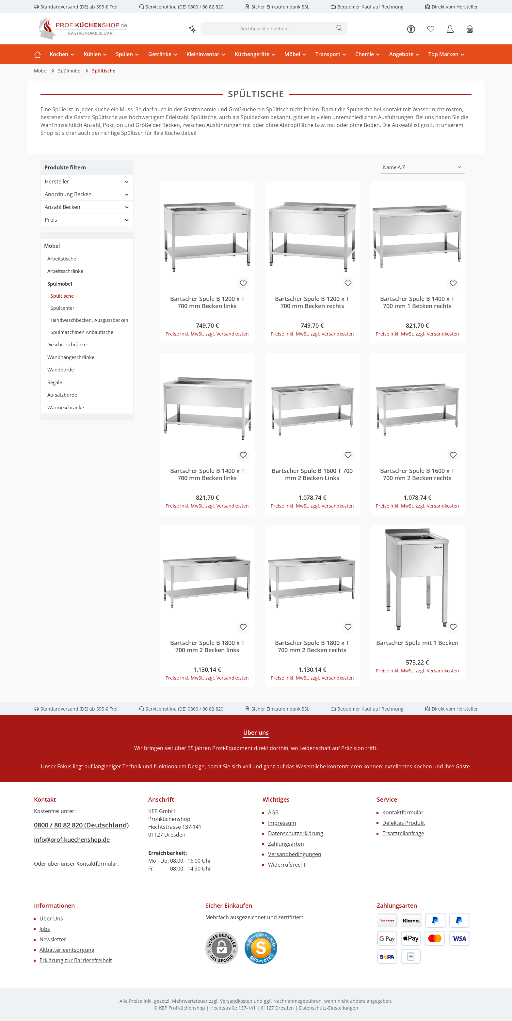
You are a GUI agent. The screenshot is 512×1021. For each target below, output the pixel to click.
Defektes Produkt (403, 822)
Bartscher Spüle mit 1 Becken (417, 642)
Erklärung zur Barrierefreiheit (76, 960)
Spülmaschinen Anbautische (82, 332)
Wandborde (60, 369)
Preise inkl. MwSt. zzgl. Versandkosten (207, 334)
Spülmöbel (59, 283)
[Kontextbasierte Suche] (192, 28)
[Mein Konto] (450, 28)
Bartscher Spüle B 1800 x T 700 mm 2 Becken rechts (312, 646)
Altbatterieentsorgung (67, 949)
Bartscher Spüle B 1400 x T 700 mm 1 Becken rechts (417, 302)
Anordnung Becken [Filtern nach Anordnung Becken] (87, 194)
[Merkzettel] (431, 28)
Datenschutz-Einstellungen (328, 1008)
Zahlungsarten (286, 843)
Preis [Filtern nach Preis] (87, 219)
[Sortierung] (422, 167)
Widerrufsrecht (287, 864)
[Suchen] (339, 28)
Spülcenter (62, 308)
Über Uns (51, 918)
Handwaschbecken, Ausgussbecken (89, 320)
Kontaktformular (97, 863)
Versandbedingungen (294, 854)
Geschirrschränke (67, 344)
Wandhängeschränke (70, 357)
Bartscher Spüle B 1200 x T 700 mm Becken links (207, 302)
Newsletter (53, 939)
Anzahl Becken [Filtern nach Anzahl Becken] (87, 207)
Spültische (62, 296)
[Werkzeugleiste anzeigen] (411, 28)
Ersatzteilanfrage (403, 833)
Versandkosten (236, 1001)
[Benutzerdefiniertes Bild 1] (261, 948)
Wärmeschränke (65, 407)
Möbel (52, 245)
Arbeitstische (61, 258)
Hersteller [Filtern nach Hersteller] (87, 181)
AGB (273, 812)
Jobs (45, 929)
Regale (54, 382)
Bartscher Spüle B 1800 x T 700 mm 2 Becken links (207, 646)
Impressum (282, 822)
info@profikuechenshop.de (72, 839)
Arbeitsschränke (65, 271)
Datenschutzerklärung (295, 833)
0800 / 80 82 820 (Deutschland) (81, 825)
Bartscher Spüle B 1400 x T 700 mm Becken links (207, 474)
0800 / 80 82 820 (204, 7)
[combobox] (266, 28)
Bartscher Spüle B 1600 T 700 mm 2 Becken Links (312, 474)
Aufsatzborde (62, 394)
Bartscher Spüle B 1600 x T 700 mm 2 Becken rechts (417, 474)
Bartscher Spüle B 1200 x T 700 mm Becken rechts (312, 302)
